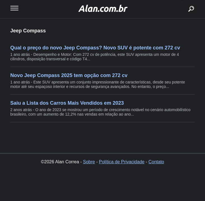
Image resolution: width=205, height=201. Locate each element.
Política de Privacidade (122, 161)
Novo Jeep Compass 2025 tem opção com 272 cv (69, 75)
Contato (156, 161)
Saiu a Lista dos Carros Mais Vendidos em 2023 (67, 103)
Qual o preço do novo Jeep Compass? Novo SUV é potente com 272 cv (95, 48)
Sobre (89, 161)
